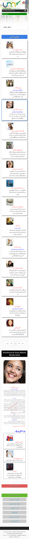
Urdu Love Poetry (7, 531)
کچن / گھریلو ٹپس (14, 508)
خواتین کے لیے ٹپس (14, 499)
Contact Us (11, 537)
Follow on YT (17, 537)
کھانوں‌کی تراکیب (14, 521)
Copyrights (19, 535)
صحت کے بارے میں (14, 517)
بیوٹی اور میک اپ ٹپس (14, 504)
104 (11, 343)
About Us (24, 535)
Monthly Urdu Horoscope (17, 533)
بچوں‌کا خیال (14, 512)
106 (19, 343)
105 (15, 343)
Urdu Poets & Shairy (16, 531)
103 (7, 343)
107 (23, 343)
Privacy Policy (13, 535)
